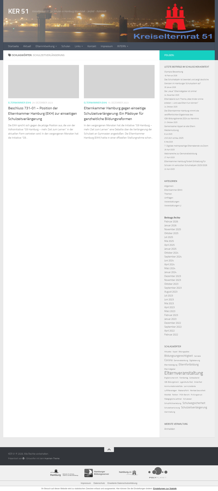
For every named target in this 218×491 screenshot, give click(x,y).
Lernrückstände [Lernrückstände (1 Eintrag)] (190, 386)
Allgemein (168, 186)
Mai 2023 (169, 303)
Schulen (65, 46)
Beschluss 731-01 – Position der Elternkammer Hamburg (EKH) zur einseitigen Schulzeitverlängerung (42, 113)
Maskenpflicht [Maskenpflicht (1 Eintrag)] (183, 390)
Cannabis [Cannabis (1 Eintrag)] (197, 356)
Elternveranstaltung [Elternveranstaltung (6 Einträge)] (183, 373)
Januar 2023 (170, 319)
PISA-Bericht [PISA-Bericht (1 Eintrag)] (184, 395)
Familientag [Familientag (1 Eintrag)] (183, 378)
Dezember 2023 (172, 276)
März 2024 (169, 268)
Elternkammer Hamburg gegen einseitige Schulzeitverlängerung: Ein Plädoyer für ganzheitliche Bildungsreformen (115, 113)
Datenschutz (99, 483)
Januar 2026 (170, 225)
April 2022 (169, 330)
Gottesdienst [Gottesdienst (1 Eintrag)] (194, 378)
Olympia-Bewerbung (173, 71)
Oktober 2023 (171, 283)
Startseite (13, 46)
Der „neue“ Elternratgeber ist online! (180, 91)
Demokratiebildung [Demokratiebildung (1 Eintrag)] (181, 360)
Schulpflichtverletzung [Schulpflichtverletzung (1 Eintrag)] (172, 403)
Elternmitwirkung (45, 46)
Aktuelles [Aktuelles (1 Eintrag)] (167, 352)
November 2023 (172, 280)
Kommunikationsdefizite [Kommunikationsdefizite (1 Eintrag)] (173, 386)
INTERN (121, 46)
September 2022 (173, 326)
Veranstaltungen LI (172, 205)
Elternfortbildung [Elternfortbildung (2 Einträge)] (189, 364)
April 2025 (169, 244)
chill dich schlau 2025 (173, 138)
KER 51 (18, 11)
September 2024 (173, 256)
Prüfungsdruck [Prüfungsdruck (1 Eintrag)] (196, 395)
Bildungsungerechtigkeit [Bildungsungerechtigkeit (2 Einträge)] (178, 355)
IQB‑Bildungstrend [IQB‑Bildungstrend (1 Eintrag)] (171, 382)
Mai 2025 (169, 241)
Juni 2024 (169, 260)
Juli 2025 (168, 237)
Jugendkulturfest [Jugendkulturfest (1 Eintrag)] (186, 382)
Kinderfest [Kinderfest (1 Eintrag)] (198, 382)
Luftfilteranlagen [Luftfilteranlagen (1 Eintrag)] (170, 390)
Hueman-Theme (52, 458)
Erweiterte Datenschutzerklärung (122, 483)
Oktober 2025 (171, 233)
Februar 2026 (171, 221)
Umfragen (168, 198)
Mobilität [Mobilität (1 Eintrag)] (167, 395)
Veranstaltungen (171, 201)
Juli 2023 (168, 295)
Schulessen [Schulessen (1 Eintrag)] (187, 399)
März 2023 (169, 311)
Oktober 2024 (171, 252)
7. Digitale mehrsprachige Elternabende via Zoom (186, 146)
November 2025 (172, 229)
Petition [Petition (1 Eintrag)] (175, 395)
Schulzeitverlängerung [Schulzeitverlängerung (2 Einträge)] (194, 407)
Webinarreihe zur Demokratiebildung (180, 153)
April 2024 (169, 264)
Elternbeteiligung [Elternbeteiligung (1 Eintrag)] (170, 365)
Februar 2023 (171, 315)
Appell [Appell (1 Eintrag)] (175, 352)
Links (77, 46)
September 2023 (173, 287)
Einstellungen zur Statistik (165, 488)
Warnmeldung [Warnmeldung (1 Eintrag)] (169, 412)
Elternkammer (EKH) (19, 102)
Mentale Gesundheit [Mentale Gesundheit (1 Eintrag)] (197, 390)
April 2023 (169, 307)
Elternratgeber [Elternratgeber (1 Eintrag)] (170, 369)
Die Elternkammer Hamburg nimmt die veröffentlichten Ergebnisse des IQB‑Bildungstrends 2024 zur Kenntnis (181, 114)
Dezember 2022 (172, 322)
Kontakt (91, 46)
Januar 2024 (170, 272)
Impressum (107, 46)
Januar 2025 (170, 248)
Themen (168, 194)
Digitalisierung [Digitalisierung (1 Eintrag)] (194, 360)
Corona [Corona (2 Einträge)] (168, 360)
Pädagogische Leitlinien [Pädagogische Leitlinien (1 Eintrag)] (173, 399)
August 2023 (170, 291)
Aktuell (27, 46)
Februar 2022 (171, 334)
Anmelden (169, 428)
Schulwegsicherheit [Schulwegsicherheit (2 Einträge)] (194, 403)
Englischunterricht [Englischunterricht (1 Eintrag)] (171, 378)
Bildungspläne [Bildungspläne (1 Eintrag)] (184, 352)
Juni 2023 (169, 299)
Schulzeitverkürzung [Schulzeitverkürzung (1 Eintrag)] (172, 408)
